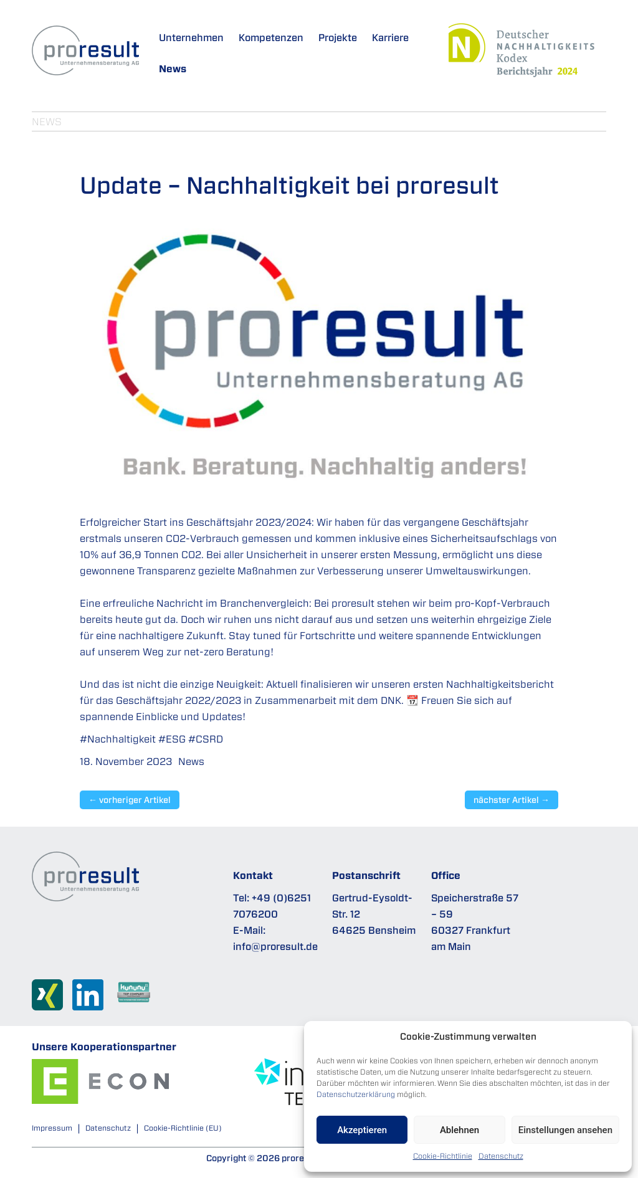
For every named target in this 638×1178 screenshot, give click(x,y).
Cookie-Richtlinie (442, 1156)
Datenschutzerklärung (356, 1094)
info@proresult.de (275, 946)
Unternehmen (191, 37)
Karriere (390, 37)
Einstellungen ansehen (565, 1130)
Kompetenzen (271, 37)
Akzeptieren (362, 1130)
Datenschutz (500, 1156)
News (172, 68)
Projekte (337, 37)
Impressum (52, 1128)
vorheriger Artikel (129, 799)
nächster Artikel (512, 799)
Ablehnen (459, 1130)
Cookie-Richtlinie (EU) (183, 1128)
